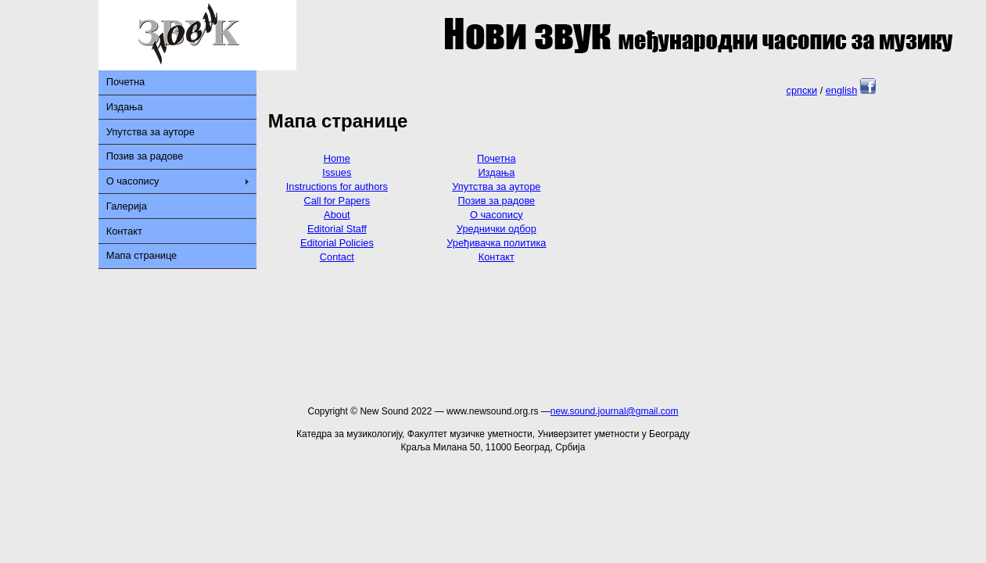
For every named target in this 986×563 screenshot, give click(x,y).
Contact (337, 257)
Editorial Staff (337, 229)
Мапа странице (141, 255)
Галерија (126, 206)
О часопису (133, 181)
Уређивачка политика (496, 243)
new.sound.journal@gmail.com (614, 411)
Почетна (125, 82)
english (842, 90)
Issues (336, 172)
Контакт (124, 231)
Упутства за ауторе (150, 132)
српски (801, 90)
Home (337, 158)
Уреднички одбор (496, 229)
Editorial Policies (337, 243)
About (337, 215)
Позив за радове (145, 156)
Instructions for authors (337, 186)
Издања (124, 107)
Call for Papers (337, 200)
